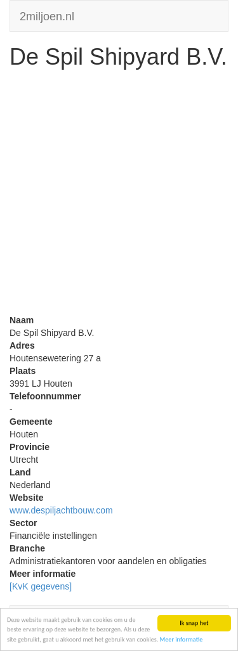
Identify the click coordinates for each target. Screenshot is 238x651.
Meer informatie (181, 640)
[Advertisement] (119, 195)
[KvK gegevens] (41, 586)
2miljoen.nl (47, 15)
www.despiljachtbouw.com (61, 510)
